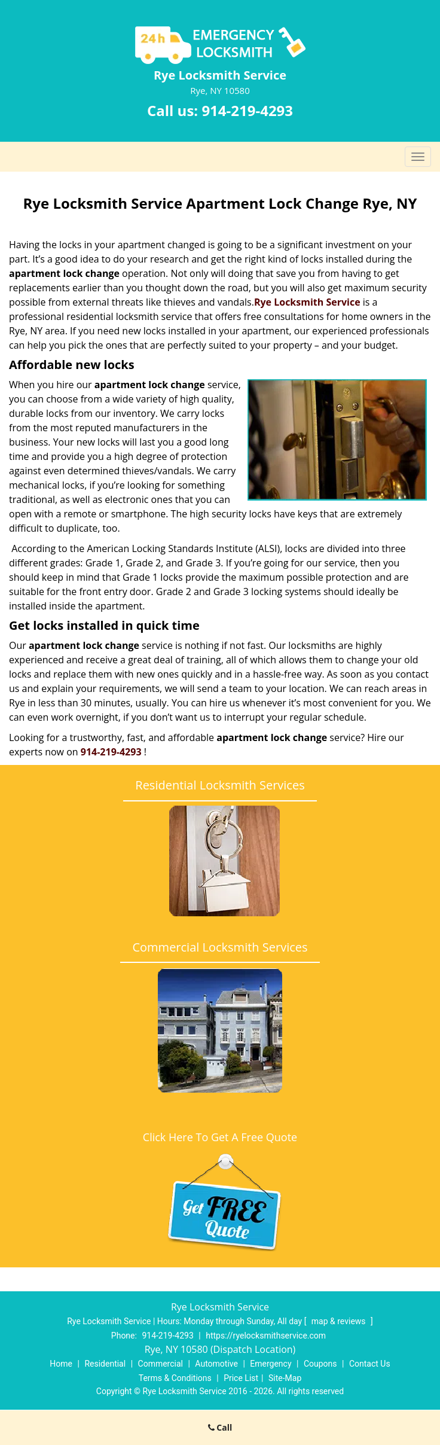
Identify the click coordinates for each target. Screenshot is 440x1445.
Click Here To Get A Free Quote (220, 1137)
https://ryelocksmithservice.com (266, 1335)
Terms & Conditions (175, 1378)
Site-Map (284, 1378)
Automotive (216, 1363)
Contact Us (369, 1363)
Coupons (320, 1363)
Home (61, 1363)
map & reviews (339, 1321)
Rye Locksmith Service (307, 302)
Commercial (160, 1363)
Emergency (270, 1363)
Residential (105, 1363)
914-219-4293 (247, 110)
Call (220, 1427)
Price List (241, 1378)
